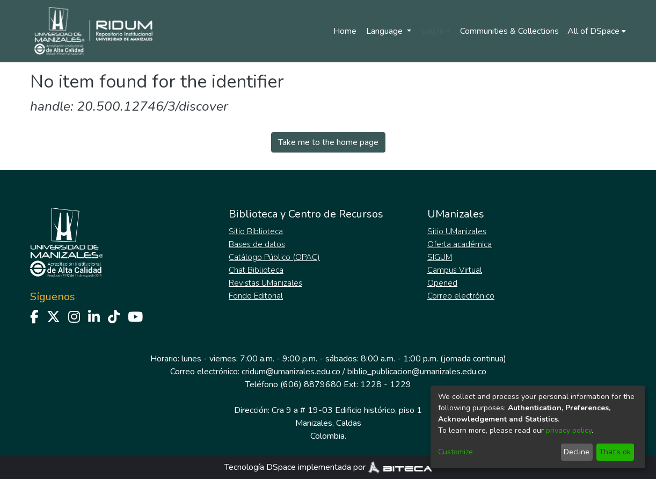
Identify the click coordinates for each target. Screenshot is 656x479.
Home (344, 31)
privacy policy (569, 430)
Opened (442, 283)
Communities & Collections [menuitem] (509, 31)
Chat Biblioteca (256, 270)
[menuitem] (596, 31)
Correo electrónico (460, 296)
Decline (576, 452)
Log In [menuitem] (432, 31)
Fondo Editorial (256, 296)
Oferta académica (459, 244)
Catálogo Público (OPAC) (274, 257)
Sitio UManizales (456, 231)
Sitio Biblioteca (256, 231)
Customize (455, 452)
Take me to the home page (328, 142)
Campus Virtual (454, 270)
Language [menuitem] (385, 31)
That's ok (615, 452)
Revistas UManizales (265, 283)
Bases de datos (257, 244)
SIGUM (439, 257)
